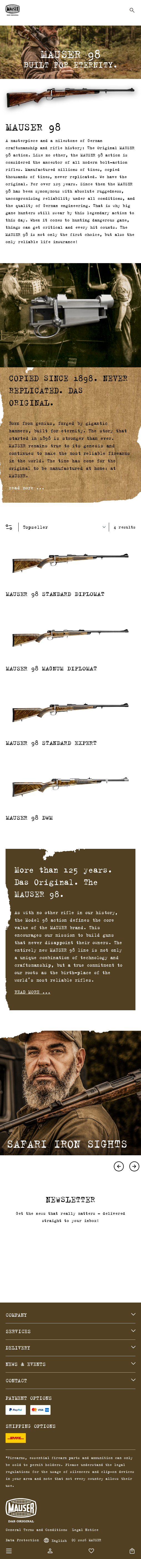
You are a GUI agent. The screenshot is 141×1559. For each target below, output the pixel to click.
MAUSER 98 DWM (29, 817)
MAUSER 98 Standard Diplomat (55, 593)
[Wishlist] (91, 1551)
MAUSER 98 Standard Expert (51, 742)
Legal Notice (85, 1529)
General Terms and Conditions (36, 1529)
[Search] (132, 10)
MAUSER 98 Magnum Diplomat (51, 668)
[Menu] (9, 1551)
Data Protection (22, 1540)
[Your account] (50, 1551)
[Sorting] (66, 527)
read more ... (26, 487)
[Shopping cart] (132, 1551)
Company (16, 1315)
